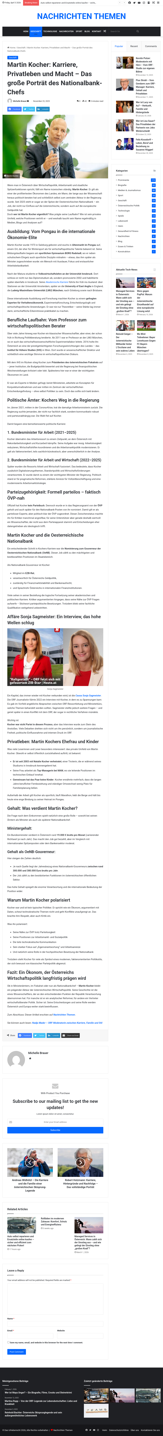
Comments (151, 46)
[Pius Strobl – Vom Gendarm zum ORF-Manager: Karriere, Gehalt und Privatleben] (125, 85)
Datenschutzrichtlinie (119, 1430)
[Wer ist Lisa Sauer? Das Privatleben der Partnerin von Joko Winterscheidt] (125, 125)
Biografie (122, 185)
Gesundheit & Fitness (128, 231)
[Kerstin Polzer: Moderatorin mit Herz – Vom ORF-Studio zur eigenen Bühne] (125, 63)
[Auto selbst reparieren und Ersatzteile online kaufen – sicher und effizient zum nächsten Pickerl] (21, 1225)
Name (10, 1318)
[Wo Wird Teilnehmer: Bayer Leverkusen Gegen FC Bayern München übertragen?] (146, 325)
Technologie (50, 31)
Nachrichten (66, 31)
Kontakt (96, 31)
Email (10, 1330)
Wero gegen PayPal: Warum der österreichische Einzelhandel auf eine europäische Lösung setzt (145, 301)
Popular (119, 46)
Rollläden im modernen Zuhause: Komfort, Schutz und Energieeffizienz (54, 1221)
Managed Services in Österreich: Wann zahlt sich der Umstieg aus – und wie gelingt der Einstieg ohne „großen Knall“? (88, 1242)
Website (61, 1330)
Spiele (121, 215)
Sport (79, 31)
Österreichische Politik (129, 205)
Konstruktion (124, 251)
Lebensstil (123, 221)
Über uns (135, 1430)
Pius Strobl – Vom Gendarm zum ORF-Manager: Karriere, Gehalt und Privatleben (146, 87)
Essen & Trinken (125, 246)
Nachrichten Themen (64, 1014)
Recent (134, 46)
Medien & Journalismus (129, 190)
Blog (87, 31)
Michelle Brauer (19, 101)
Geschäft (36, 31)
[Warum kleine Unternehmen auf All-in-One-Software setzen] (96, 1411)
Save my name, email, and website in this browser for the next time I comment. (46, 1342)
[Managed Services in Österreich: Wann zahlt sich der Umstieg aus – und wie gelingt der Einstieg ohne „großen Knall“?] (88, 1225)
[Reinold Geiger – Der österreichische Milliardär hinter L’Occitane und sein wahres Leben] (125, 325)
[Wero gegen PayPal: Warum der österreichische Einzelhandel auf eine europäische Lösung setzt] (146, 282)
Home (11, 47)
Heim (25, 31)
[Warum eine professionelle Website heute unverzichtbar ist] (96, 1395)
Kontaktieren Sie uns (150, 1430)
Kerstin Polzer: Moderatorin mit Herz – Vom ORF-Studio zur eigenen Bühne (145, 65)
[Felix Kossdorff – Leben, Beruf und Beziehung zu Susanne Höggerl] (125, 144)
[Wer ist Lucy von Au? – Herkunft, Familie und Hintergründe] (125, 107)
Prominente (123, 180)
